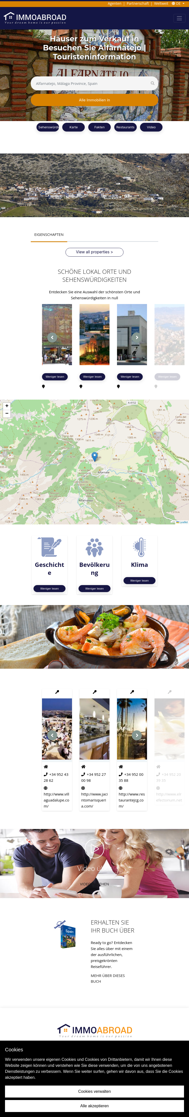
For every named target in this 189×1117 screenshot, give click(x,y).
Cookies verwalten (94, 1091)
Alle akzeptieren (94, 1106)
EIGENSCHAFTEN (49, 234)
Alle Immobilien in (94, 100)
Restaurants (125, 127)
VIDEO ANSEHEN (94, 883)
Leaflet (182, 522)
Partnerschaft (138, 3)
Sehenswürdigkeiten (54, 127)
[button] (95, 457)
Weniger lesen (55, 376)
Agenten (114, 3)
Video (151, 127)
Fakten (99, 127)
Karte (74, 127)
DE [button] (177, 3)
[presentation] (52, 337)
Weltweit (161, 3)
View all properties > (94, 251)
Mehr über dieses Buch (108, 978)
